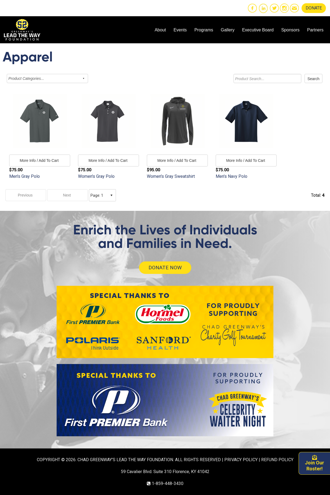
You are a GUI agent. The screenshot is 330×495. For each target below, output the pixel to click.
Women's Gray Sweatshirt (171, 176)
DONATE (314, 8)
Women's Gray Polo (96, 176)
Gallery (228, 30)
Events (180, 30)
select (111, 195)
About (160, 30)
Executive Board (258, 30)
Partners (315, 30)
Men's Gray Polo (24, 176)
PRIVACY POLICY (241, 459)
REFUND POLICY (277, 459)
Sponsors (290, 30)
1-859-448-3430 (167, 483)
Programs (203, 30)
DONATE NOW (165, 267)
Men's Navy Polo (231, 176)
